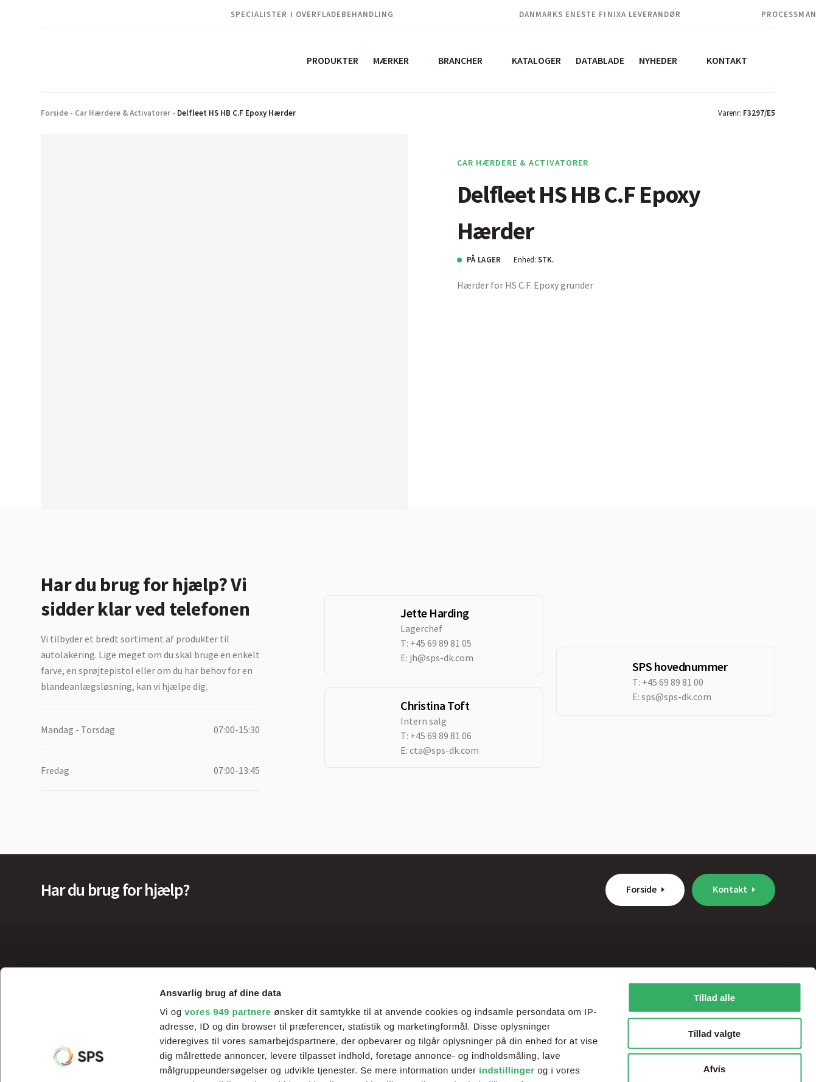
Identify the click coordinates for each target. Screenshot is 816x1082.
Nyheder (658, 60)
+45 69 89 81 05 (441, 643)
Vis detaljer (632, 1058)
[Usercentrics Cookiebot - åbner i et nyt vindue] (79, 1058)
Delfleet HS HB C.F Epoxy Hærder (236, 113)
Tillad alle (714, 894)
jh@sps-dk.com (441, 658)
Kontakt (726, 60)
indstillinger (507, 966)
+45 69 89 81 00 (672, 682)
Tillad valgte (714, 929)
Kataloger (536, 60)
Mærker (391, 60)
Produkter (332, 60)
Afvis (714, 965)
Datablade (600, 60)
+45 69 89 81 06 (441, 735)
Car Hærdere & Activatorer (122, 113)
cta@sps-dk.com (444, 750)
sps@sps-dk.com (676, 696)
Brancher (460, 60)
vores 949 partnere (227, 908)
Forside (54, 113)
